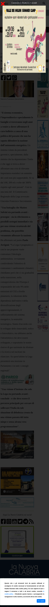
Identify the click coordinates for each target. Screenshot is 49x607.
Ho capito (41, 601)
